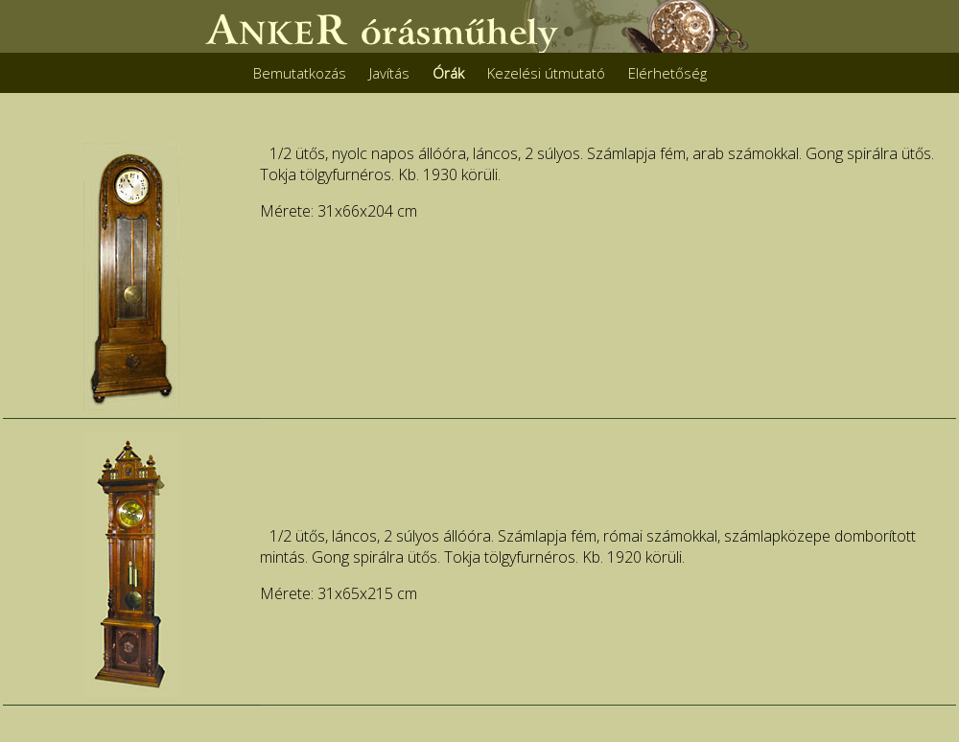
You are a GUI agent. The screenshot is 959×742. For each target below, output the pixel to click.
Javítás (389, 72)
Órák (448, 72)
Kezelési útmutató (546, 72)
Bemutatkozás (299, 72)
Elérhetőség (667, 72)
